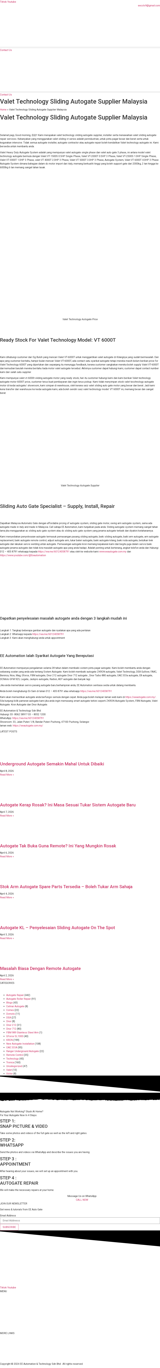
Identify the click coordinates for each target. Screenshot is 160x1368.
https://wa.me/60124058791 (54, 551)
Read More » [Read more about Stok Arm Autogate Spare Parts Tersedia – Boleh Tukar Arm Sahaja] (7, 897)
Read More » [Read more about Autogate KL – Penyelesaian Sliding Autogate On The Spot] (7, 938)
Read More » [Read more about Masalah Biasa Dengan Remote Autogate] (7, 979)
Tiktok (3, 1346)
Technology (12, 1058)
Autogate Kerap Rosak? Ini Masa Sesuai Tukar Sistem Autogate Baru (68, 804)
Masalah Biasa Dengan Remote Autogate (40, 968)
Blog (2, 1327)
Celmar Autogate (15, 1006)
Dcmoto (10, 1013)
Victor (9, 1073)
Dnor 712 (11, 1028)
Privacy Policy (8, 1357)
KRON (9, 1040)
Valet (9, 1069)
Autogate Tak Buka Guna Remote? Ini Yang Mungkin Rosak (58, 845)
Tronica (10, 1062)
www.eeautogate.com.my (112, 551)
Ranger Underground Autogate (22, 1051)
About (3, 1303)
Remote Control (14, 1054)
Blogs (9, 1002)
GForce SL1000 (14, 1036)
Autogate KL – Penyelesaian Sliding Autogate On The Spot (57, 927)
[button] (80, 47)
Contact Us (6, 1342)
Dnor (8, 1021)
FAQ (2, 1339)
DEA (8, 1017)
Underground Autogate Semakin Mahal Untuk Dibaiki (52, 763)
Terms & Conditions (10, 1354)
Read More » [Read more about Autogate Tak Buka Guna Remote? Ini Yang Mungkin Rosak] (7, 856)
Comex (10, 1010)
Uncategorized (14, 1066)
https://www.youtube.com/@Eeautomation (23, 555)
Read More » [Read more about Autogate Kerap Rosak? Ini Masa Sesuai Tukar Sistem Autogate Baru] (7, 815)
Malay (3, 1321)
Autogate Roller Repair (18, 998)
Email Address (8, 1215)
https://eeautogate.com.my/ (140, 697)
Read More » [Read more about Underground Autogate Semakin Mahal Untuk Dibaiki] (7, 774)
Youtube (4, 1350)
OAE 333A (11, 1047)
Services (5, 1315)
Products (5, 1309)
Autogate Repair (15, 995)
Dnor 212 (11, 1025)
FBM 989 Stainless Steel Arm (22, 1032)
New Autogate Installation (20, 1043)
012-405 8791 (15, 1281)
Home (3, 109)
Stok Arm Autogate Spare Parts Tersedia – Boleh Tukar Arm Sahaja (66, 886)
